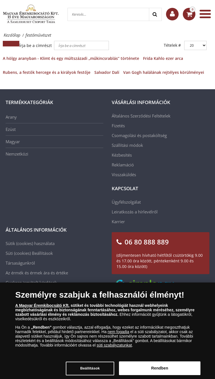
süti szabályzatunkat (114, 347)
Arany (11, 117)
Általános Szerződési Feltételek (141, 116)
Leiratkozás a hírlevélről (135, 212)
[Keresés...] (108, 14)
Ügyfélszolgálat (126, 202)
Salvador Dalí (106, 72)
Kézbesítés (122, 155)
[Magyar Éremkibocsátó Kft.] (31, 14)
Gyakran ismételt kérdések (31, 282)
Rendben (159, 370)
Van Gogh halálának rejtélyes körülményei (163, 72)
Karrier (118, 221)
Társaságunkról (20, 263)
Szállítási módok (127, 145)
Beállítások (42, 253)
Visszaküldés (124, 174)
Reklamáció (123, 165)
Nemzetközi (17, 154)
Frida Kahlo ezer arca (163, 58)
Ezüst (11, 129)
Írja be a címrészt (36, 45)
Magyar (13, 141)
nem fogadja (118, 334)
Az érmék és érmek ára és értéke (37, 273)
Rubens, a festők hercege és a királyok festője (46, 72)
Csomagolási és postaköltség (139, 135)
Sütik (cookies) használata (30, 243)
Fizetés (118, 125)
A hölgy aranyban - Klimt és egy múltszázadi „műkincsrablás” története (71, 58)
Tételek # (172, 45)
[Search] (155, 14)
